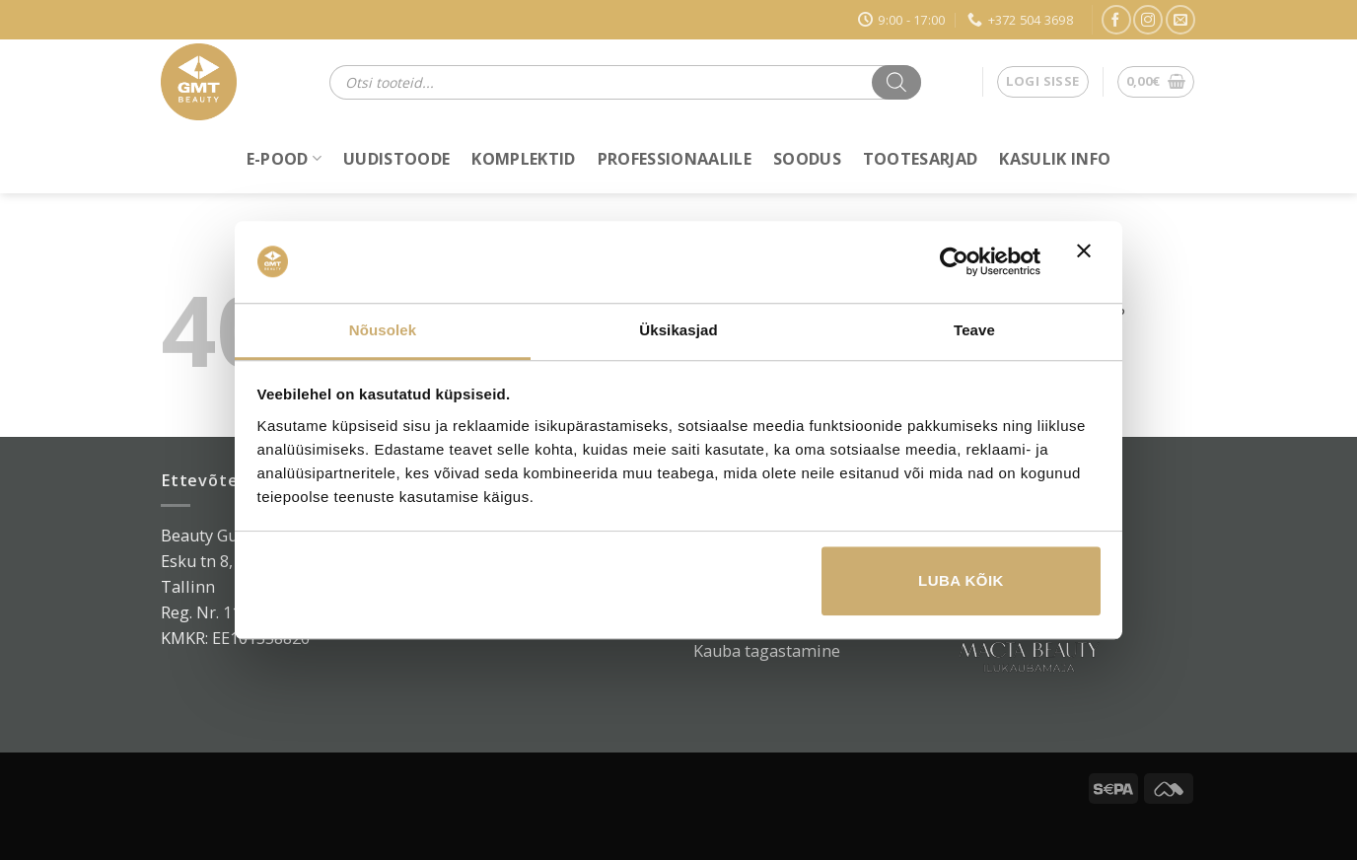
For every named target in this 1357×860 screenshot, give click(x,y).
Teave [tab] (974, 330)
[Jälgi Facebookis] (1116, 20)
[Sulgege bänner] (1089, 262)
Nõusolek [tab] (382, 330)
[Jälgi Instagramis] (1148, 20)
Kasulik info (1054, 159)
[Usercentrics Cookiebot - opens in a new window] (954, 262)
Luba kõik (961, 580)
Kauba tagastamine (766, 651)
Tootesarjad (920, 159)
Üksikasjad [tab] (678, 330)
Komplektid (523, 159)
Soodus (807, 159)
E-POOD (284, 159)
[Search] (896, 82)
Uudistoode (396, 159)
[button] (1043, 82)
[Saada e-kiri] (1180, 20)
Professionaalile (674, 159)
